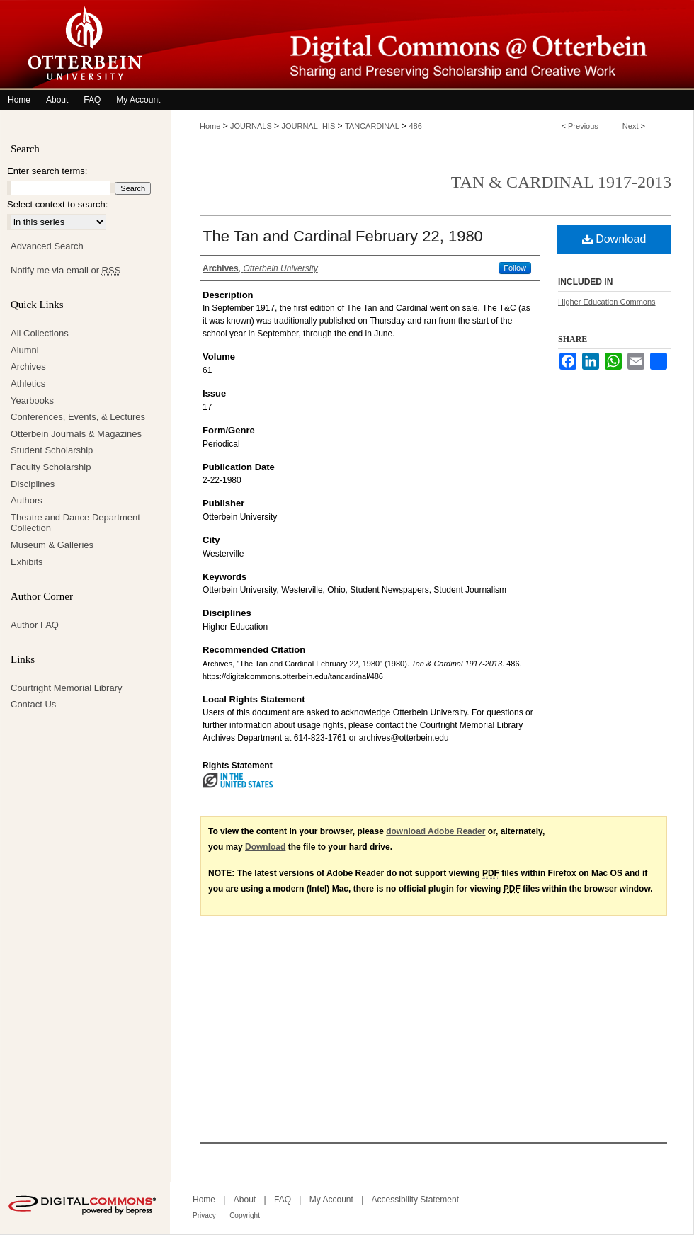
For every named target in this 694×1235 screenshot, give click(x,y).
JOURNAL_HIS (308, 126)
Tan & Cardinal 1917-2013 (561, 182)
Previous (583, 126)
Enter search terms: (47, 171)
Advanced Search (47, 246)
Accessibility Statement (415, 1200)
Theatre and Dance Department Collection (75, 523)
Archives (28, 366)
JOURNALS (251, 126)
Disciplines (33, 484)
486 (415, 126)
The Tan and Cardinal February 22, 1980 (343, 236)
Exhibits (27, 562)
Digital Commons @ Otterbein (432, 45)
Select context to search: (57, 204)
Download (614, 239)
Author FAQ (35, 625)
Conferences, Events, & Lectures (78, 416)
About (245, 1200)
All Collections (40, 333)
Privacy (204, 1215)
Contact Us (33, 704)
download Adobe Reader (435, 831)
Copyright (244, 1215)
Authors (26, 500)
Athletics (28, 383)
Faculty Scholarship (51, 467)
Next (630, 126)
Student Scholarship (52, 450)
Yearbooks (32, 400)
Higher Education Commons (607, 301)
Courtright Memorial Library (67, 688)
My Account (331, 1200)
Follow (515, 267)
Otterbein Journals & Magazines (76, 433)
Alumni (25, 350)
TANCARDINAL (372, 126)
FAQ (282, 1200)
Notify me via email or (65, 270)
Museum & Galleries (52, 545)
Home (210, 126)
